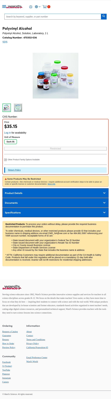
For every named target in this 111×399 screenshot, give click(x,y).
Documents (55, 203)
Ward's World (32, 361)
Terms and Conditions (35, 339)
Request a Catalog (10, 332)
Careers (5, 382)
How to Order (8, 343)
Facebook (6, 362)
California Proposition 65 (37, 347)
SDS (4, 42)
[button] (30, 6)
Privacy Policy (32, 343)
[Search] (53, 16)
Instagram (6, 378)
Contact (29, 336)
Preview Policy (8, 347)
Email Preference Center (36, 357)
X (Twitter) (7, 366)
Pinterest (6, 374)
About (29, 332)
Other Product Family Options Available (22, 160)
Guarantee (6, 336)
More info (51, 184)
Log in (7, 132)
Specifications (55, 212)
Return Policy (14, 170)
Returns (5, 339)
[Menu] (4, 7)
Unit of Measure (12, 137)
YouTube (6, 370)
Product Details (55, 193)
